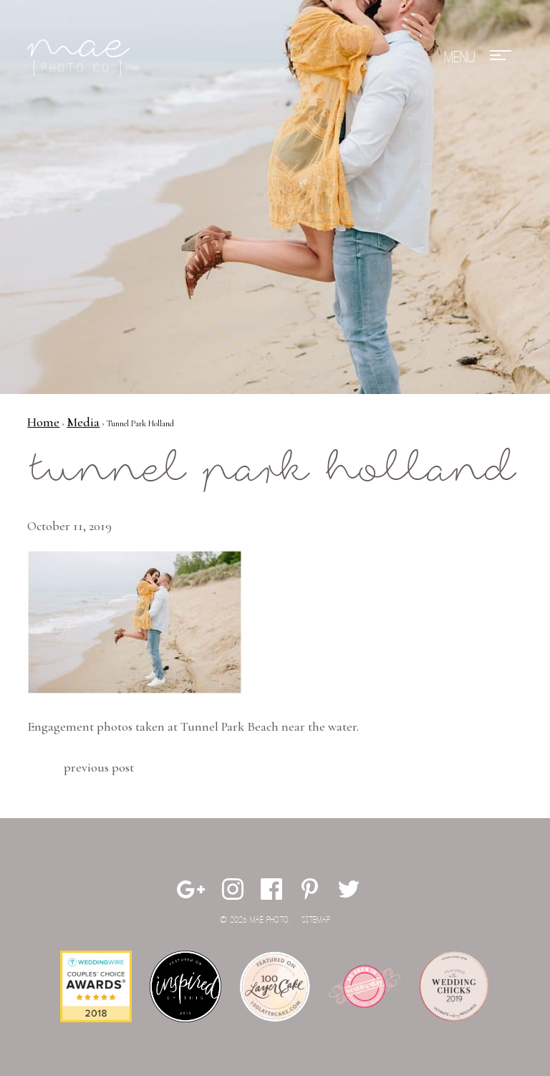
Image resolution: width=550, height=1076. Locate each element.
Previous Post (99, 767)
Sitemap (315, 920)
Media (83, 422)
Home (43, 422)
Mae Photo (81, 57)
